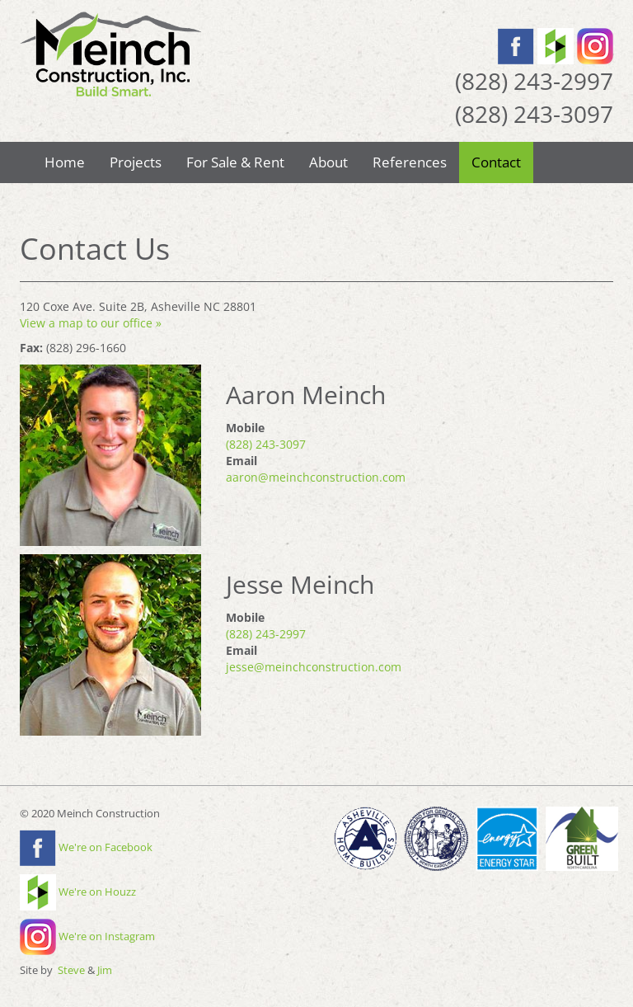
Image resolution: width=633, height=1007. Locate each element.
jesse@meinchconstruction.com (313, 667)
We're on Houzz (78, 892)
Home (65, 162)
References (410, 162)
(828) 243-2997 (266, 634)
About (328, 162)
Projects (136, 162)
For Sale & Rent (235, 162)
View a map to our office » (91, 323)
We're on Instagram (87, 936)
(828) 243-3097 (266, 444)
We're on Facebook (86, 847)
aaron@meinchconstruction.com (316, 477)
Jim (104, 970)
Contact (496, 162)
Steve (71, 970)
